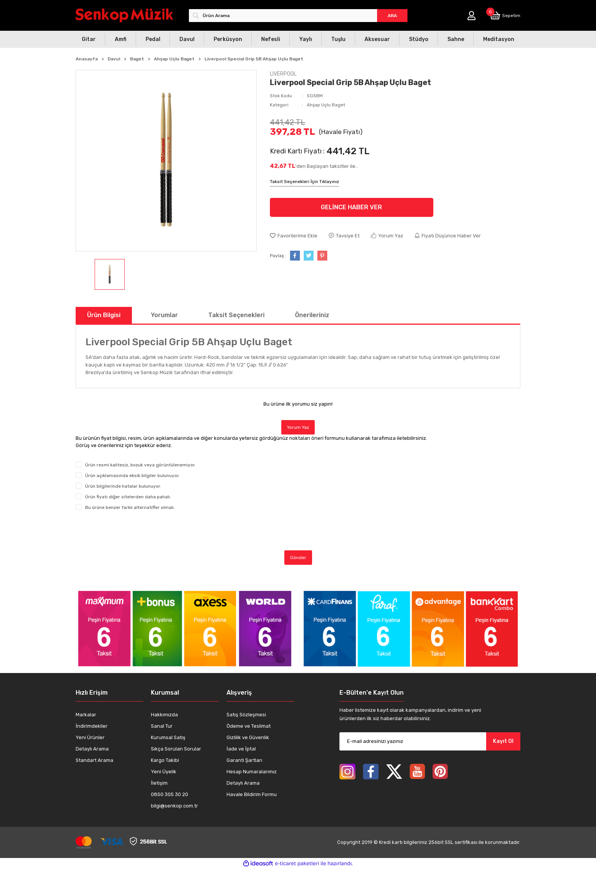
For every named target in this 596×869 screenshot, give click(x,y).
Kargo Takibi (165, 760)
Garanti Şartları (244, 760)
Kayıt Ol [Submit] (503, 741)
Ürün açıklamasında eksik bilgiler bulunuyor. (132, 475)
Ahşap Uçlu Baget (326, 104)
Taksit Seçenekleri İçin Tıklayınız (304, 181)
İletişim (159, 783)
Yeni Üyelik (163, 771)
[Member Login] (472, 15)
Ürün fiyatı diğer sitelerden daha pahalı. (128, 496)
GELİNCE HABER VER (351, 207)
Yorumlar (164, 315)
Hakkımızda (164, 714)
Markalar (86, 714)
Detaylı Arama (92, 749)
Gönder (298, 557)
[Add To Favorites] (293, 236)
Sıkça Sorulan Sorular (176, 749)
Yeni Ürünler (90, 737)
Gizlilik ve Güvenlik (248, 737)
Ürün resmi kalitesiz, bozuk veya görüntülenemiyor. (140, 465)
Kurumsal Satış (168, 737)
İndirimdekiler (92, 726)
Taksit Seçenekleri (236, 315)
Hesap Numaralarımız (252, 771)
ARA (392, 15)
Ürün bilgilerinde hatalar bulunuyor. (123, 486)
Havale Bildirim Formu (252, 794)
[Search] (298, 15)
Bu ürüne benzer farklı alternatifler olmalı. (130, 507)
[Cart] (505, 15)
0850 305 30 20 (169, 794)
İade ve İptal (241, 749)
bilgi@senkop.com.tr (174, 806)
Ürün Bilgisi (103, 315)
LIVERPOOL (283, 74)
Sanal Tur (162, 726)
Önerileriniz (312, 315)
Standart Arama (94, 760)
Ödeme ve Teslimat (249, 726)
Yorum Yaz (298, 427)
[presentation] (133, 530)
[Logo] (124, 15)
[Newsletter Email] (429, 741)
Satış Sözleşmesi (246, 714)
